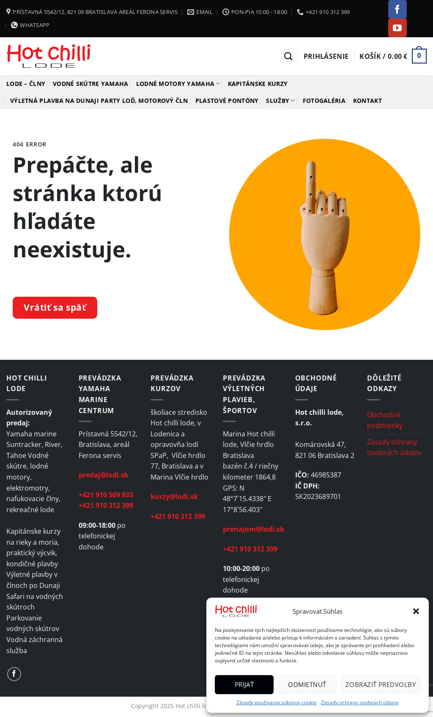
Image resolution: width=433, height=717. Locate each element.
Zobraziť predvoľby (380, 684)
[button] (416, 611)
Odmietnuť (307, 684)
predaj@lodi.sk (104, 475)
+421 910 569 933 (106, 494)
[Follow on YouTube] (397, 28)
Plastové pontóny (227, 101)
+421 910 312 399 (106, 505)
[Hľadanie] (288, 56)
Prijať (244, 684)
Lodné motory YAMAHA (178, 84)
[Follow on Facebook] (397, 9)
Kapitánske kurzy (258, 84)
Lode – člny (25, 84)
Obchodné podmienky (385, 420)
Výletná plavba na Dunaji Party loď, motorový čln (99, 101)
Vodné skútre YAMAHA (90, 84)
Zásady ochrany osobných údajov (360, 702)
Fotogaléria (324, 101)
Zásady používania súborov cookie (276, 702)
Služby (280, 101)
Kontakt (367, 101)
